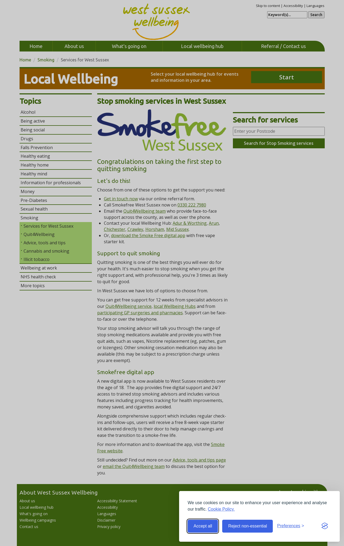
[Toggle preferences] (290, 526)
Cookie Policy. (221, 509)
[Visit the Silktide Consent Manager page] (324, 526)
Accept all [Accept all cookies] (203, 526)
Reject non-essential (247, 526)
